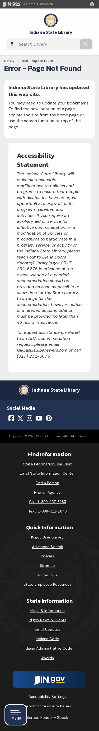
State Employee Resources (47, 584)
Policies (47, 556)
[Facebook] (11, 418)
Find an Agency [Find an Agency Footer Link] (47, 492)
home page (68, 115)
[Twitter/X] (20, 418)
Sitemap (47, 565)
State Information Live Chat (47, 464)
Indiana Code (47, 638)
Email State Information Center (47, 473)
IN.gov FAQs (47, 575)
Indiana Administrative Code (47, 648)
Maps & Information (47, 610)
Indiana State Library (51, 32)
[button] (93, 4)
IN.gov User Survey (47, 537)
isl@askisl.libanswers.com (42, 350)
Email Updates (47, 629)
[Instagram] (29, 418)
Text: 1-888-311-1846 (47, 511)
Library (9, 61)
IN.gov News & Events (47, 620)
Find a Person (47, 482)
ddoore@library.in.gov (38, 263)
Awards (47, 657)
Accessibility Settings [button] (47, 696)
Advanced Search (47, 546)
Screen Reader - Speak (47, 717)
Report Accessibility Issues (47, 706)
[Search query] (48, 44)
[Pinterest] (49, 418)
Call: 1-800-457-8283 (47, 501)
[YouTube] (39, 418)
